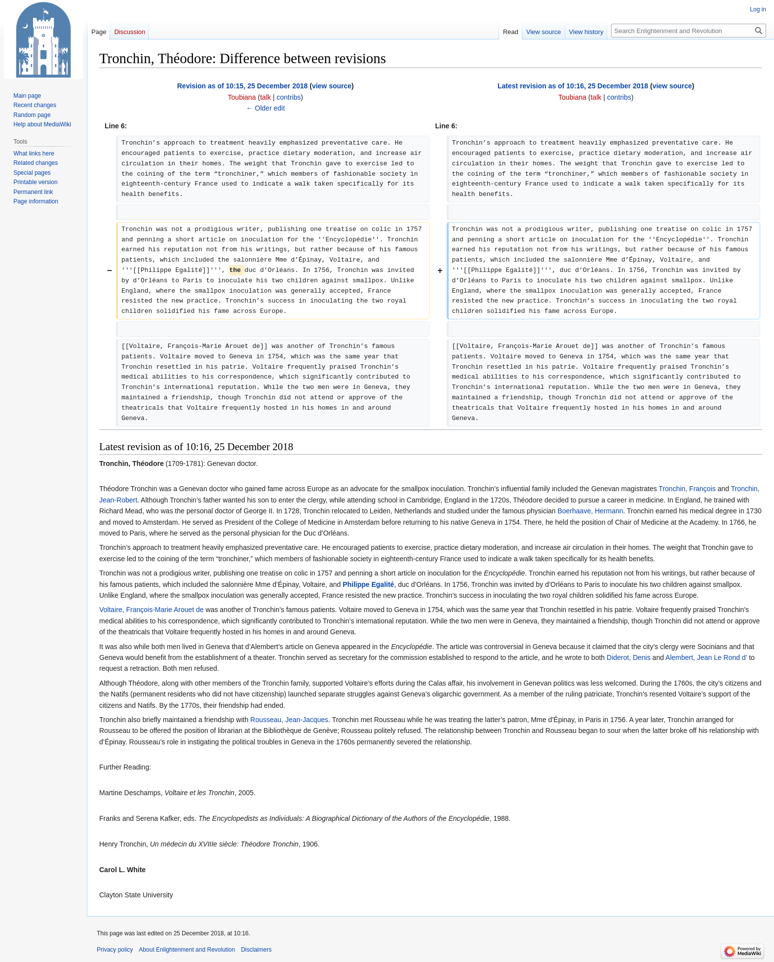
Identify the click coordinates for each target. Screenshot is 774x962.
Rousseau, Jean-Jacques (289, 720)
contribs (288, 97)
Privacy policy (115, 949)
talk (265, 97)
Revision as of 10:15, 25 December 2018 (242, 86)
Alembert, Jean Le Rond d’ (706, 657)
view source (331, 86)
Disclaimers (256, 949)
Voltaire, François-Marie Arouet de (151, 610)
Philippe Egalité (368, 584)
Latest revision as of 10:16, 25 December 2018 (573, 86)
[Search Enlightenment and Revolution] (688, 31)
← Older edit (265, 108)
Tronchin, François (686, 489)
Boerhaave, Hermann (590, 511)
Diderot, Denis (629, 657)
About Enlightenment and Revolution (187, 949)
